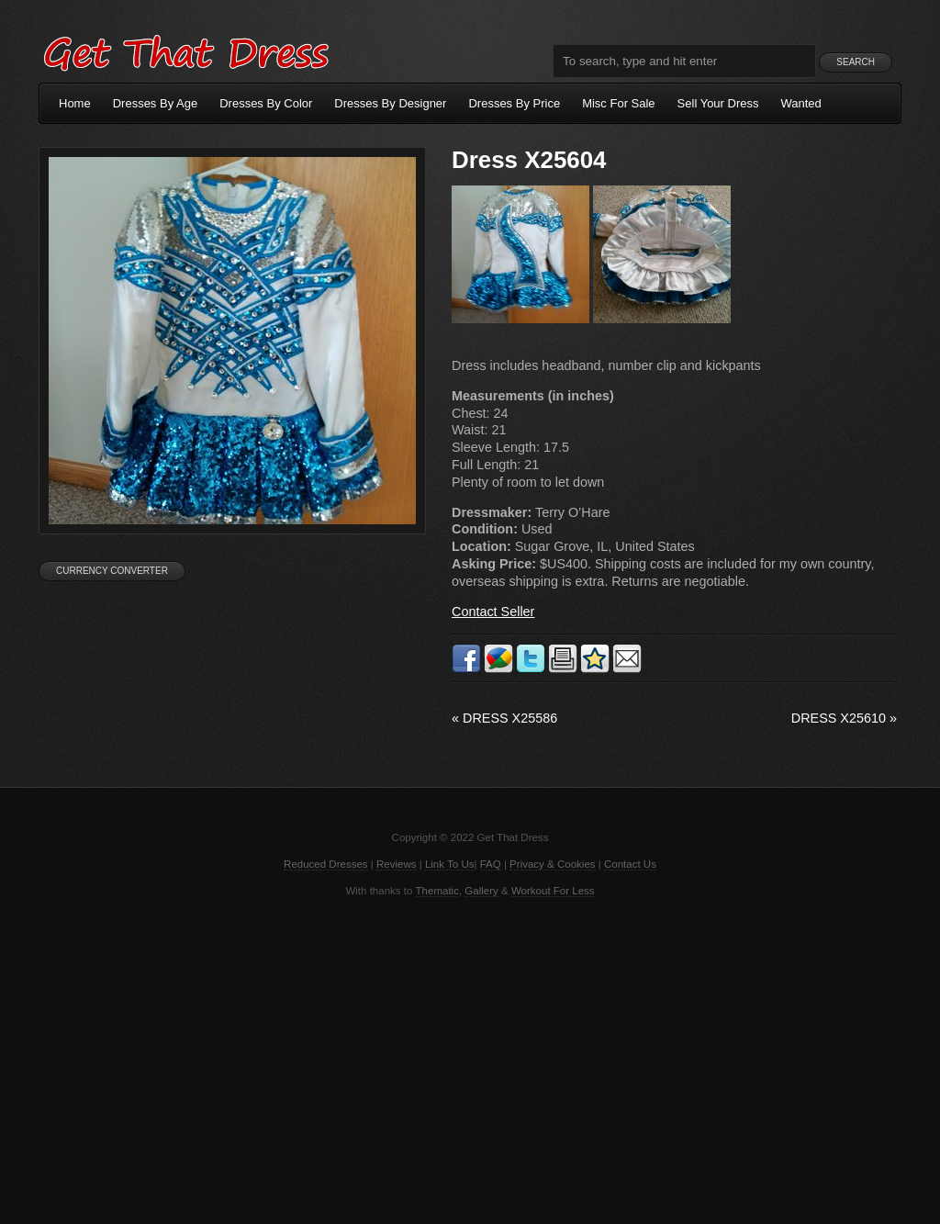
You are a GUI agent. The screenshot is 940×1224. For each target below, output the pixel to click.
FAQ (490, 864)
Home (75, 103)
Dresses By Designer (390, 103)
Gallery (481, 890)
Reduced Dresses (326, 864)
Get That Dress (185, 50)
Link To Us (450, 864)
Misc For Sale (618, 103)
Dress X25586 (504, 718)
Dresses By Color (265, 103)
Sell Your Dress (718, 103)
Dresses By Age (155, 103)
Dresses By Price (514, 103)
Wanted (801, 103)
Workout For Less (553, 890)
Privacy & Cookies (552, 864)
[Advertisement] (470, 1058)
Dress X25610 (844, 718)
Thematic (437, 890)
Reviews (396, 864)
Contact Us (630, 864)
